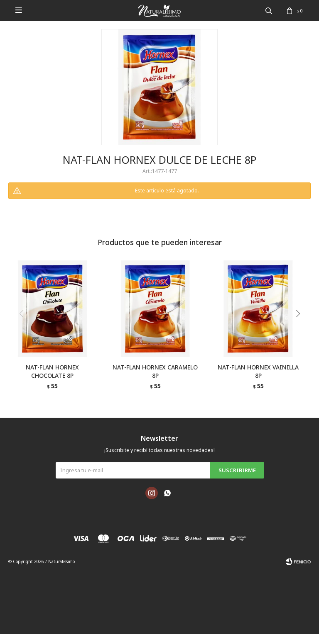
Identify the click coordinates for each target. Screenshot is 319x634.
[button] (301, 330)
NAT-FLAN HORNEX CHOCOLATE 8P (52, 371)
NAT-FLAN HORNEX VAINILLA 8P (258, 371)
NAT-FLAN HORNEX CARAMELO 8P (155, 371)
